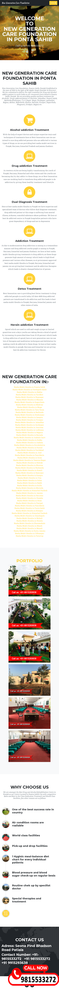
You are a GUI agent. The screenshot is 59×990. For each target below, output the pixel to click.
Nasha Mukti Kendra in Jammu (29, 493)
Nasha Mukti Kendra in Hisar (29, 500)
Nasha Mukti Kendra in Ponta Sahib (29, 508)
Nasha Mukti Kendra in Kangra (29, 475)
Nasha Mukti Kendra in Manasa (29, 400)
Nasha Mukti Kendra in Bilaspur (29, 511)
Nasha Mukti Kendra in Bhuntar (29, 465)
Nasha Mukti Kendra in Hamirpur (29, 473)
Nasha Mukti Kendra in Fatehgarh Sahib (30, 389)
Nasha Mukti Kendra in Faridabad (29, 450)
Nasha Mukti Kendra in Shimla (29, 521)
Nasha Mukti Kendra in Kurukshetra (29, 445)
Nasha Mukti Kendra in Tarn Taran (29, 410)
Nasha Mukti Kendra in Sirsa (29, 458)
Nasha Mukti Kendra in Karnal (29, 447)
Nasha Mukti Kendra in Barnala (29, 435)
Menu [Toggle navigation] (53, 3)
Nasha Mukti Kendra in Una (29, 478)
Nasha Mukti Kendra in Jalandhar (29, 422)
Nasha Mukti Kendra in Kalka (29, 440)
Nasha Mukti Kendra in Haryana (29, 495)
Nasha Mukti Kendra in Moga (29, 407)
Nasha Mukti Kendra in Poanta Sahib (29, 387)
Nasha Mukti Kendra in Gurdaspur (29, 425)
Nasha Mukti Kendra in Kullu (29, 485)
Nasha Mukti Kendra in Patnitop (29, 536)
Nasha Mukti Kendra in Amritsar (29, 427)
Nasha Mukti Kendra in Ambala (29, 442)
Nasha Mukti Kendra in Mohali (29, 518)
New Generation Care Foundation (15, 2)
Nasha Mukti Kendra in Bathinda (29, 412)
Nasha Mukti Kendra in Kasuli (29, 470)
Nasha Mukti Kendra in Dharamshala (29, 523)
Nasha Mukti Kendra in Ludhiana (30, 430)
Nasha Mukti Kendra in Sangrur (29, 417)
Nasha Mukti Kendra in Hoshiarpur (29, 415)
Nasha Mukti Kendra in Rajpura (29, 432)
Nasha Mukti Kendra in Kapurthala (29, 402)
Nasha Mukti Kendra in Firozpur (29, 420)
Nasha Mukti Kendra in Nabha (29, 392)
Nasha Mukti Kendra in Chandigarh (30, 516)
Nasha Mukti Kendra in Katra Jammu (29, 531)
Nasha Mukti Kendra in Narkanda (29, 468)
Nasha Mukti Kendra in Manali (29, 528)
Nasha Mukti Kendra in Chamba (29, 498)
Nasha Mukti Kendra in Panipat (29, 503)
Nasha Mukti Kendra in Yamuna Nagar (29, 460)
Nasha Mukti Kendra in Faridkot (29, 394)
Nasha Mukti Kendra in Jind (29, 453)
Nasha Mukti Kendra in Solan (29, 480)
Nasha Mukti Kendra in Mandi (29, 526)
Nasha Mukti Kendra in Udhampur (29, 533)
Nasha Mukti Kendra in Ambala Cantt (29, 437)
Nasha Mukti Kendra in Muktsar (29, 405)
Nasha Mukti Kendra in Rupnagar (29, 397)
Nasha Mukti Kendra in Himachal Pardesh (29, 490)
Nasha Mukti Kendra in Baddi (29, 483)
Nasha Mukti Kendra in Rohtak (29, 463)
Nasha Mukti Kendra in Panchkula (29, 455)
